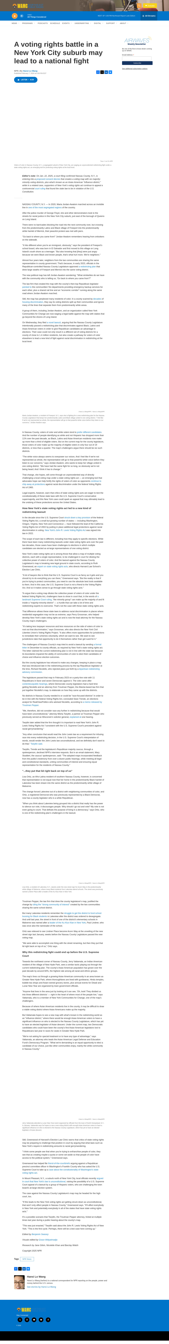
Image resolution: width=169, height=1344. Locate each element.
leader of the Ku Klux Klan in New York (68, 926)
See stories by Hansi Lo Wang (41, 1290)
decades (97, 302)
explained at (76, 720)
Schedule (55, 24)
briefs (67, 1167)
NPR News (27, 1262)
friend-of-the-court (56, 1167)
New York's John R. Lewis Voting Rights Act (65, 533)
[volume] (22, 17)
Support (110, 24)
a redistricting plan (87, 270)
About (123, 24)
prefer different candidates (89, 435)
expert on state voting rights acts (52, 570)
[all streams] (148, 17)
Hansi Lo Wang (30, 74)
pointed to (27, 290)
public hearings (40, 687)
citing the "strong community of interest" (51, 908)
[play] (15, 17)
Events (66, 24)
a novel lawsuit (54, 326)
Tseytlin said (36, 747)
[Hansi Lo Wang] (19, 1286)
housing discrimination (32, 305)
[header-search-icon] (139, 6)
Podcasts (43, 24)
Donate (151, 6)
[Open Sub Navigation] (19, 24)
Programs (27, 24)
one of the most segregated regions (45, 211)
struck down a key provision (77, 521)
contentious (27, 687)
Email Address (128, 70)
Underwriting (82, 24)
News (14, 24)
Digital (97, 24)
